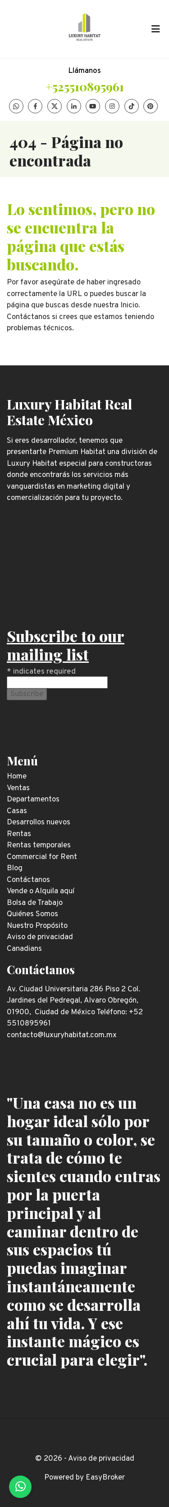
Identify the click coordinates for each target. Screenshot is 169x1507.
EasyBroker (105, 1478)
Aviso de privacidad (101, 1459)
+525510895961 (85, 86)
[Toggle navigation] (155, 29)
